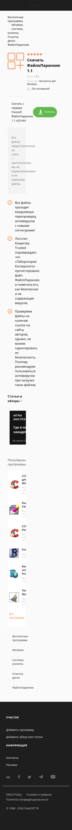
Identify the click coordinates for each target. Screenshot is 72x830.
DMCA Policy (14, 794)
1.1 (33, 76)
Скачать (47, 112)
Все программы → (16, 617)
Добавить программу (20, 730)
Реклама (11, 765)
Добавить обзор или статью (24, 737)
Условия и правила (38, 794)
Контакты (12, 758)
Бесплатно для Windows (41, 82)
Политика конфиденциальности (27, 799)
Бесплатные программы (15, 19)
